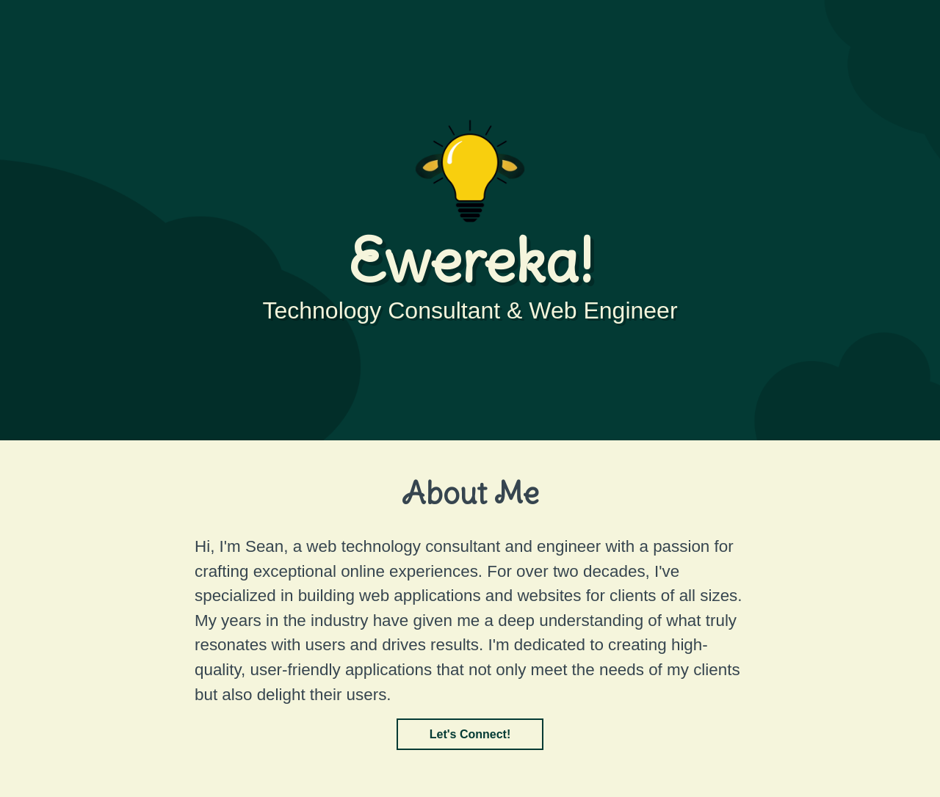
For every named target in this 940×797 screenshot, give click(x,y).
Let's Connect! (470, 734)
